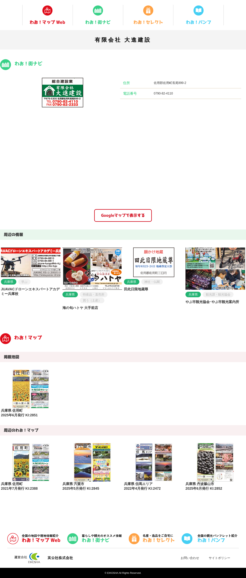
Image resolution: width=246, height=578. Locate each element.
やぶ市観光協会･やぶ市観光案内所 (212, 302)
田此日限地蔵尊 (136, 289)
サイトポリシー (219, 558)
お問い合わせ (190, 558)
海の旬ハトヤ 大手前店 (80, 308)
